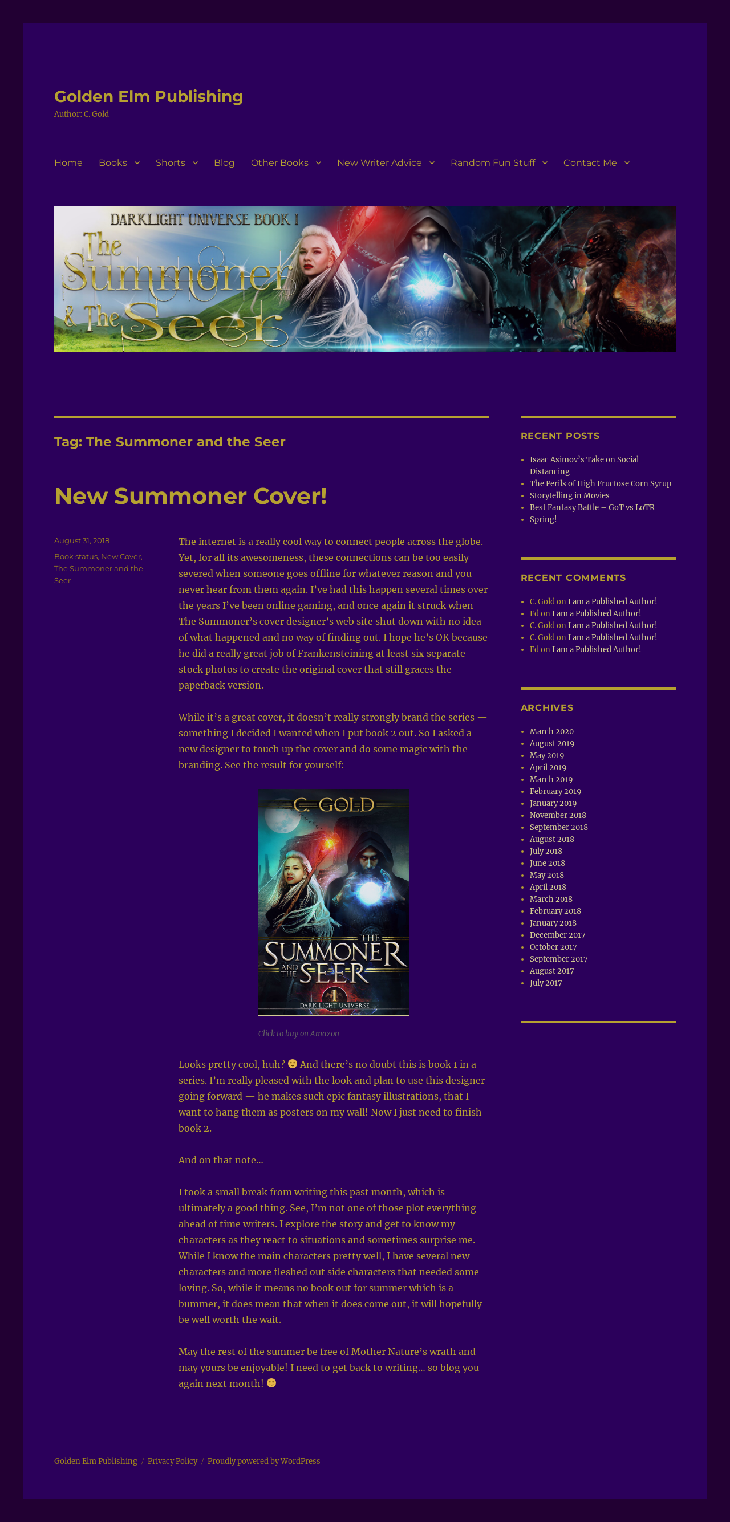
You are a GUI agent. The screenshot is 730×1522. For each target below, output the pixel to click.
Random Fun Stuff (493, 162)
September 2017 (559, 959)
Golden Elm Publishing (149, 96)
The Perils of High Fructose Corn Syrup (600, 484)
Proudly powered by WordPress (264, 1461)
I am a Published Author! (613, 602)
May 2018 (547, 875)
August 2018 (552, 839)
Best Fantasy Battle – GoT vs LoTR (592, 507)
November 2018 (558, 815)
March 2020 (552, 731)
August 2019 (552, 743)
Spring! (543, 519)
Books (113, 162)
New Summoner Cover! (190, 496)
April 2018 (548, 887)
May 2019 (547, 755)
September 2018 (559, 827)
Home (68, 162)
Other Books (280, 162)
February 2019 (556, 791)
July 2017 (546, 983)
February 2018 (555, 911)
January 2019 (553, 803)
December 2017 (558, 935)
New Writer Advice (379, 162)
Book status (76, 556)
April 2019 (548, 767)
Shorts (170, 162)
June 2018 (547, 863)
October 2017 (553, 947)
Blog (224, 162)
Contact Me (590, 162)
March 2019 (551, 779)
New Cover (121, 556)
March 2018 (551, 899)
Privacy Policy (172, 1461)
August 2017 (552, 971)
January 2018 (553, 923)
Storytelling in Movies (570, 495)
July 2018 (546, 851)
